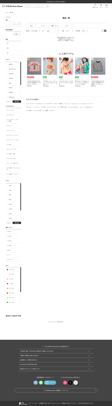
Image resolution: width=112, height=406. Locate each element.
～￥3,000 (9, 245)
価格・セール (55, 26)
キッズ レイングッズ (11, 149)
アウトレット (10, 259)
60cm (10, 185)
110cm (10, 209)
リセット (9, 101)
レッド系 (10, 283)
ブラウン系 (10, 293)
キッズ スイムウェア (11, 158)
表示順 (27, 31)
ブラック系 (10, 269)
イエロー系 (10, 297)
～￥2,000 (9, 241)
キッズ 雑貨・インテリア (12, 174)
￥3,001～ (9, 250)
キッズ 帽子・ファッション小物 (13, 168)
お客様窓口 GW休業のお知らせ (28, 360)
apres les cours (12, 69)
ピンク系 (10, 279)
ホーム (7, 12)
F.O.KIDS (11, 78)
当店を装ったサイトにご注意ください (30, 369)
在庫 (63, 31)
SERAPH (11, 92)
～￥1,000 (9, 236)
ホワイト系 (10, 274)
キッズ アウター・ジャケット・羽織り (13, 120)
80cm (10, 195)
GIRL (8, 48)
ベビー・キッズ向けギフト (13, 163)
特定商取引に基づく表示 (44, 403)
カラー (67, 26)
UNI (7, 52)
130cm (10, 218)
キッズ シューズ (10, 130)
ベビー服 (9, 144)
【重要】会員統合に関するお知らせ (29, 355)
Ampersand (11, 97)
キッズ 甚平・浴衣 (11, 154)
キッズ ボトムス (10, 115)
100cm (10, 204)
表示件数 (78, 31)
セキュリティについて (56, 403)
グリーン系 (10, 302)
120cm (10, 213)
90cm (10, 199)
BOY (8, 43)
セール (8, 255)
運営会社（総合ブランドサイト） (69, 403)
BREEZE (11, 64)
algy (10, 83)
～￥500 (8, 231)
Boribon (11, 87)
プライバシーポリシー (33, 403)
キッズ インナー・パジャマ (13, 139)
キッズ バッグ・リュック (12, 135)
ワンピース (9, 125)
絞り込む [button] (17, 101)
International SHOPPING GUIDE (28, 364)
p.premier (11, 73)
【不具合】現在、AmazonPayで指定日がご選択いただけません (37, 351)
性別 (31, 26)
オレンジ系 (10, 288)
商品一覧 (11, 12)
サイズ (43, 26)
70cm (10, 190)
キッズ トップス (10, 110)
